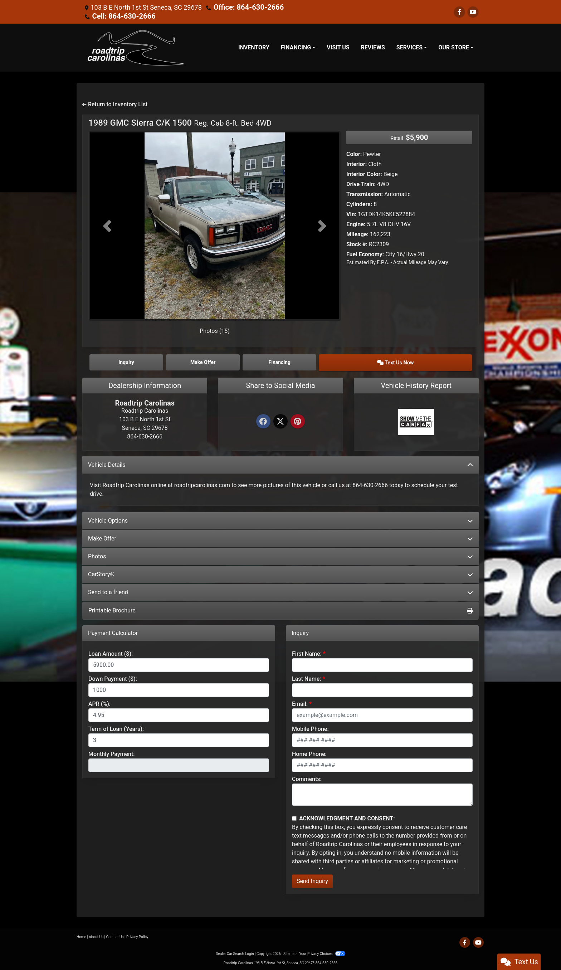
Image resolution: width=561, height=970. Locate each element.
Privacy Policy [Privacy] (137, 935)
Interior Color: (364, 173)
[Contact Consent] (294, 816)
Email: (300, 702)
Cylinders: (359, 203)
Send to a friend (280, 590)
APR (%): (99, 702)
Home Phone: (309, 752)
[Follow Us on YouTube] (473, 11)
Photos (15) (215, 330)
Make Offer (280, 536)
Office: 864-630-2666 (245, 7)
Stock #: (356, 243)
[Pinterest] (298, 420)
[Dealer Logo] (136, 47)
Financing (329, 361)
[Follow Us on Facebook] (459, 11)
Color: (354, 153)
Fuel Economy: (365, 253)
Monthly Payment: (111, 752)
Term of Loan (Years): (116, 727)
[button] (107, 225)
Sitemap (290, 952)
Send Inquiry (312, 879)
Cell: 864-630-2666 (120, 15)
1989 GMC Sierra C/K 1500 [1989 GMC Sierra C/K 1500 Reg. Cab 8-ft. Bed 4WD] (180, 122)
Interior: (356, 163)
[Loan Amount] (178, 663)
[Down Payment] (178, 688)
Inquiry (136, 361)
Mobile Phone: (310, 727)
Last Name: (306, 677)
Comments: (307, 777)
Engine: (355, 223)
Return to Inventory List (114, 103)
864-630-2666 (326, 961)
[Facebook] (263, 420)
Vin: (351, 213)
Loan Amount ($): (110, 652)
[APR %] (178, 713)
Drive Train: (361, 183)
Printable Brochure (280, 608)
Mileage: (357, 233)
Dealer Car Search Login (235, 952)
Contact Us (115, 935)
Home (81, 935)
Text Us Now (425, 361)
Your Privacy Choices (322, 952)
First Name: (307, 652)
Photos (280, 554)
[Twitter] (280, 420)
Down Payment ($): (112, 677)
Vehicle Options (280, 518)
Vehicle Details (280, 462)
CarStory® (280, 572)
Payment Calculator (113, 630)
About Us (96, 935)
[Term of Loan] (178, 738)
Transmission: (364, 193)
